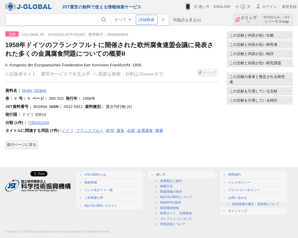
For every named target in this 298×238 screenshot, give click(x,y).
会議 (131, 130)
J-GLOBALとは (95, 174)
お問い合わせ (237, 198)
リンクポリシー (239, 182)
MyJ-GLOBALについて (176, 197)
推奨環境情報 (169, 208)
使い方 (204, 6)
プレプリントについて (176, 219)
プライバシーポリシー (244, 190)
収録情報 (90, 182)
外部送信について (172, 224)
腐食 (120, 130)
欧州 (110, 130)
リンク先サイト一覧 (98, 190)
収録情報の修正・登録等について (256, 204)
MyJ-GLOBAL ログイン (100, 205)
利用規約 (234, 174)
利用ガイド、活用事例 (176, 213)
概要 (159, 130)
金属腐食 (145, 130)
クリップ (248, 20)
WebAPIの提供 (170, 202)
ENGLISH (222, 6)
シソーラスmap (276, 19)
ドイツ (68, 130)
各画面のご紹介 (171, 181)
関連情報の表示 (171, 192)
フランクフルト (90, 130)
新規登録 (289, 6)
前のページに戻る (21, 144)
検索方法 (166, 186)
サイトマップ (237, 211)
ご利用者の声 (93, 198)
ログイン (269, 6)
